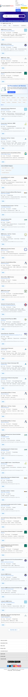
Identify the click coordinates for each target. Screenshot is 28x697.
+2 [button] (12, 465)
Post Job (24, 7)
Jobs (16, 1)
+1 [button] (10, 222)
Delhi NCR (3, 97)
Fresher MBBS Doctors (6, 167)
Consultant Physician (5, 172)
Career (17, 3)
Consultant (17, 5)
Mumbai (8, 97)
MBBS (12, 167)
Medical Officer (8, 170)
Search (21, 16)
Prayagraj (3, 102)
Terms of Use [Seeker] (16, 670)
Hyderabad (13, 97)
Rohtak (24, 102)
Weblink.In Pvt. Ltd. (15, 669)
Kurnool (19, 102)
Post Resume (18, 10)
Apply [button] (3, 39)
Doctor (3, 170)
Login (18, 8)
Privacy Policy (10, 670)
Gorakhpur (8, 102)
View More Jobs (13, 629)
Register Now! (11, 92)
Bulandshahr (14, 102)
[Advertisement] (11, 635)
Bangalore (22, 97)
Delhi (18, 97)
